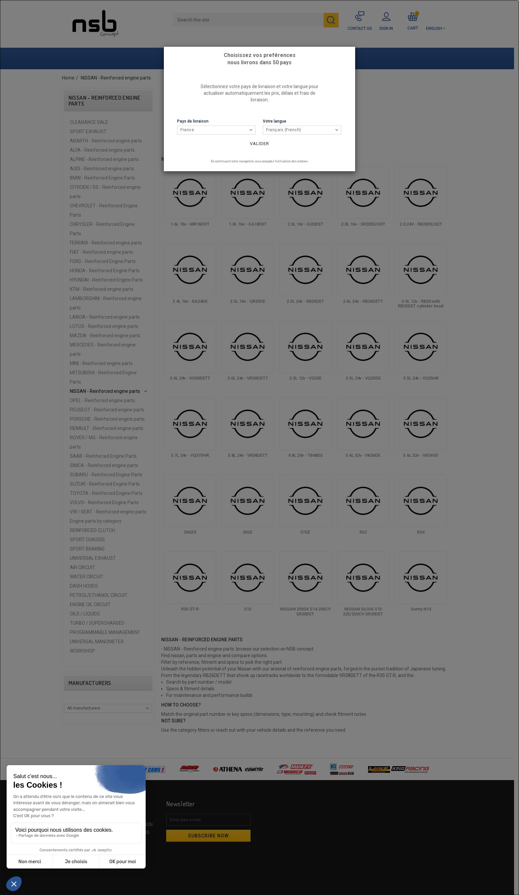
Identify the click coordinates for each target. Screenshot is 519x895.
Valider (259, 143)
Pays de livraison (193, 121)
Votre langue (274, 121)
